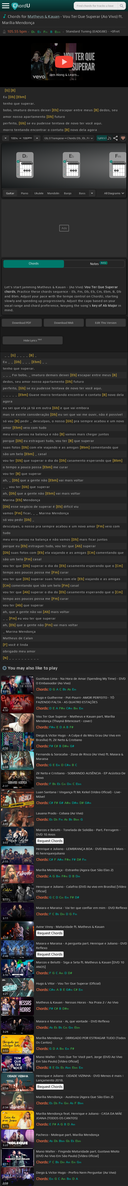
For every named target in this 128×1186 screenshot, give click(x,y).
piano (24, 193)
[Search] (121, 6)
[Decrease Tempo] (5, 138)
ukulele (38, 193)
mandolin (53, 193)
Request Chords (49, 841)
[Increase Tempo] (37, 138)
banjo (67, 193)
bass (82, 193)
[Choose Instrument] (92, 193)
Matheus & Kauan (43, 16)
